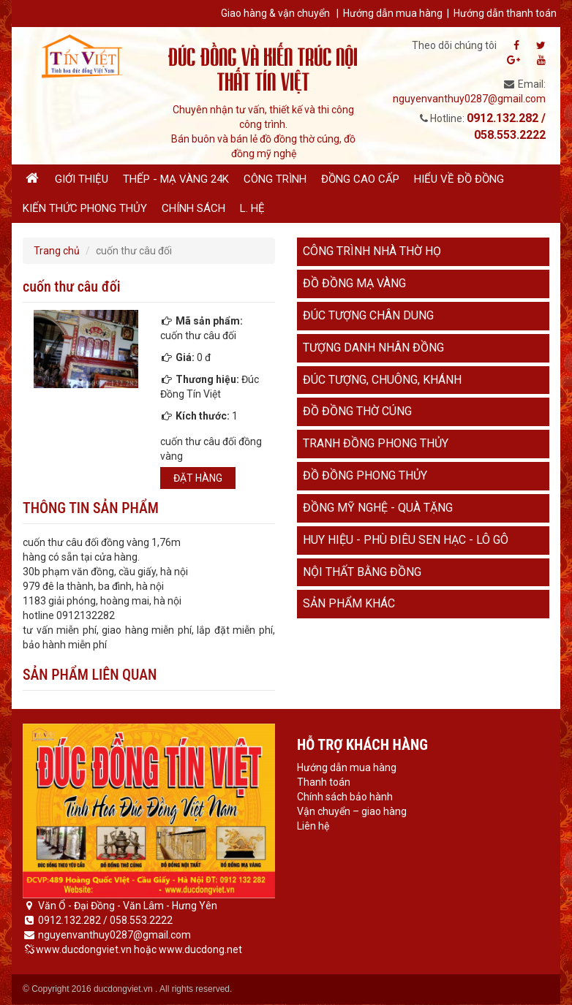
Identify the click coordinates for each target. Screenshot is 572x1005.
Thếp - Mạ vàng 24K (176, 179)
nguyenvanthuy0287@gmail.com (469, 99)
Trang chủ (57, 251)
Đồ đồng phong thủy (365, 475)
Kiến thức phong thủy (85, 208)
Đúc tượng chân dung (368, 315)
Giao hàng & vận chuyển (275, 13)
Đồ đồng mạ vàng (354, 283)
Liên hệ (313, 826)
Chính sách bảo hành (345, 797)
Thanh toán (323, 782)
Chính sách (193, 208)
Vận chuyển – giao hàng (352, 811)
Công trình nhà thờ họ (372, 251)
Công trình (275, 179)
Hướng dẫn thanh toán (505, 13)
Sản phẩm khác (349, 603)
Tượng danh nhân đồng (373, 347)
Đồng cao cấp (360, 179)
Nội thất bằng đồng (362, 572)
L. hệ (252, 208)
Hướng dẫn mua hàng (393, 13)
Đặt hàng (197, 478)
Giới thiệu (81, 179)
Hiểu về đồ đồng (459, 179)
